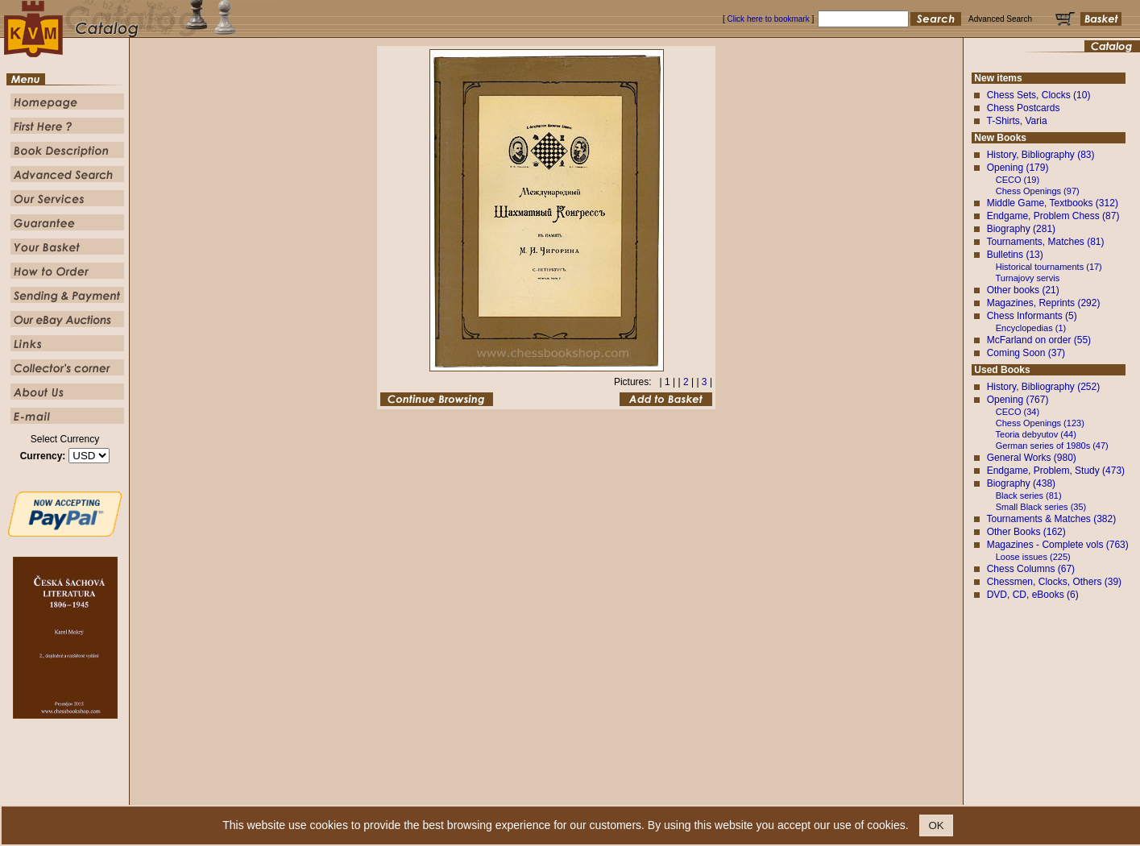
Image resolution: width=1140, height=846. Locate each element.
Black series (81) (1029, 495)
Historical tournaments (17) (1049, 267)
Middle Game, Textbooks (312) (1052, 203)
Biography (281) (1021, 228)
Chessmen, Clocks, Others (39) (1054, 581)
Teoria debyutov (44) (1036, 434)
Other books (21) (1023, 290)
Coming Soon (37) (1026, 353)
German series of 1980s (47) (1052, 445)
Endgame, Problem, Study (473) (1056, 470)
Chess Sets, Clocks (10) (1039, 95)
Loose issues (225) (1033, 557)
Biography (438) (1021, 483)
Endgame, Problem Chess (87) (1053, 216)
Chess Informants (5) (1032, 315)
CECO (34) (1017, 412)
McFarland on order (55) (1039, 340)
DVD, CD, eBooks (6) (1033, 594)
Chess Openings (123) (1040, 423)
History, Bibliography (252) (1044, 386)
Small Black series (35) (1041, 507)
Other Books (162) (1026, 531)
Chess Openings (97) (1038, 191)
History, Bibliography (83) (1041, 154)
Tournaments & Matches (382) (1051, 519)
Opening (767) (1018, 399)
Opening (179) (1018, 167)
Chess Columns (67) (1031, 568)
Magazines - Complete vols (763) (1058, 544)
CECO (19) (1017, 180)
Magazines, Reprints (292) (1044, 303)
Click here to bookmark (768, 19)
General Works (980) (1031, 457)
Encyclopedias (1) (1031, 328)
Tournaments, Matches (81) (1045, 241)
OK (935, 825)
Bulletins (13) (1015, 254)
